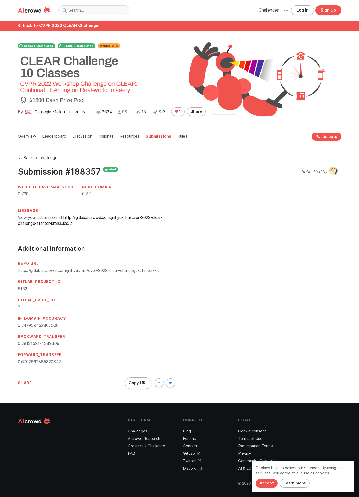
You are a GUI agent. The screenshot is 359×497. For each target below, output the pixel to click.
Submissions (158, 136)
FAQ (131, 453)
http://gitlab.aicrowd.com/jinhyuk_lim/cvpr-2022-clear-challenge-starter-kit (88, 270)
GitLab (191, 453)
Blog (187, 431)
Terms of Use (250, 438)
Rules (182, 136)
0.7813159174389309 (38, 343)
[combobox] (93, 10)
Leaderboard (54, 136)
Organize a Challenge (146, 446)
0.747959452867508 (38, 325)
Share (196, 111)
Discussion (82, 136)
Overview (27, 136)
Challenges (269, 10)
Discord (192, 468)
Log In (303, 10)
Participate (327, 136)
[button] (286, 10)
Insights (106, 136)
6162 (22, 288)
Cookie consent (252, 431)
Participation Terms (255, 446)
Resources (129, 136)
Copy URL (138, 383)
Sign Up (328, 10)
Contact (190, 446)
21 (20, 307)
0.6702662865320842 (39, 361)
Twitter (192, 461)
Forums (189, 438)
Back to (58, 25)
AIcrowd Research (144, 438)
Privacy (244, 453)
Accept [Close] (266, 483)
